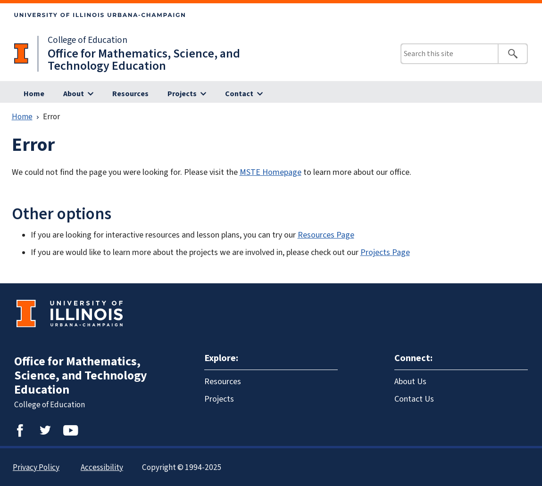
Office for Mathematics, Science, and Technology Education (144, 59)
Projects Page (385, 252)
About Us (410, 381)
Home (34, 94)
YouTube (70, 430)
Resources (130, 94)
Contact (239, 94)
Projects (182, 94)
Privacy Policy (36, 467)
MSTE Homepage (270, 172)
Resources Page (326, 235)
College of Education (87, 40)
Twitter (45, 430)
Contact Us (414, 399)
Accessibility (102, 467)
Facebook (19, 430)
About (73, 94)
